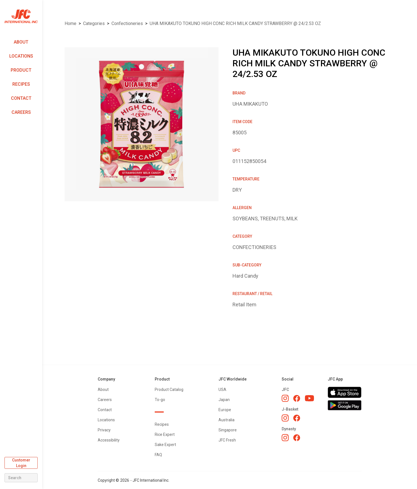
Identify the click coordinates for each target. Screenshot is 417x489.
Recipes (21, 84)
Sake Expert (165, 444)
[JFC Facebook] (296, 398)
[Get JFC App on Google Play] (344, 405)
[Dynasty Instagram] (285, 437)
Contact (21, 98)
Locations (21, 56)
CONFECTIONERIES (127, 23)
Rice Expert (165, 434)
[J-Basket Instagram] (285, 418)
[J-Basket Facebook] (296, 418)
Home (70, 23)
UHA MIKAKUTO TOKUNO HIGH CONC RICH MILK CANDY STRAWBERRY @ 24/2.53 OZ (235, 23)
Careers (21, 112)
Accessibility (109, 440)
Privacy (104, 430)
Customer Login (21, 463)
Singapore (227, 430)
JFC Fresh (227, 440)
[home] (21, 16)
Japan (224, 399)
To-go (160, 399)
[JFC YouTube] (309, 398)
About (21, 42)
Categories (94, 23)
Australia (226, 420)
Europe (224, 410)
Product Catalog (169, 389)
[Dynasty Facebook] (296, 437)
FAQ (158, 454)
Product (21, 70)
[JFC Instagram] (285, 398)
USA (222, 389)
